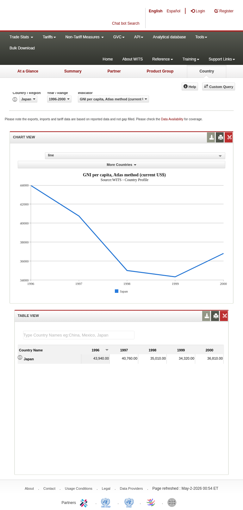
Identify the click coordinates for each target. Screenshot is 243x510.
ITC (84, 502)
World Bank (173, 502)
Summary (73, 71)
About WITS (132, 59)
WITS (63, 16)
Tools (201, 37)
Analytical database (169, 37)
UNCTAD (107, 502)
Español (173, 11)
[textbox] (78, 335)
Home (108, 59)
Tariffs (49, 37)
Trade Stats (21, 37)
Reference (162, 59)
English (155, 11)
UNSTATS (129, 502)
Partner (114, 71)
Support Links (222, 59)
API (138, 37)
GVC (119, 37)
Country (206, 71)
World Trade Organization (151, 502)
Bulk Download (22, 48)
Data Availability (172, 119)
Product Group (160, 71)
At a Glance (27, 71)
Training (191, 59)
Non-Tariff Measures (84, 37)
